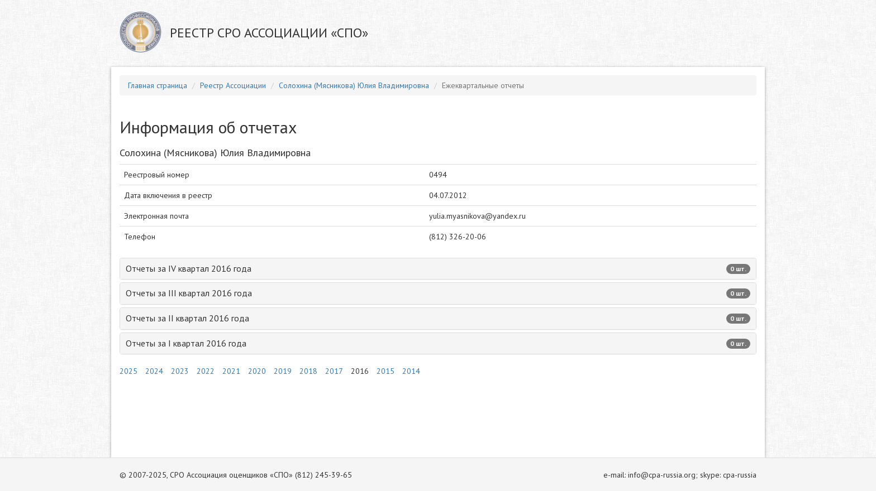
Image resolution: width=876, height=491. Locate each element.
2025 (128, 371)
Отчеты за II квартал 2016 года (438, 318)
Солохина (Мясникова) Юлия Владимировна (354, 85)
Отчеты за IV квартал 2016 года (438, 268)
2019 (283, 371)
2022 (206, 371)
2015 (385, 371)
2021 (231, 371)
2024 (154, 371)
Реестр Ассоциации (233, 85)
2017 (334, 371)
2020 (257, 371)
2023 (180, 371)
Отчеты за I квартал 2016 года (438, 343)
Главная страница (157, 85)
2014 (411, 371)
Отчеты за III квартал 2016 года (438, 293)
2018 (308, 371)
